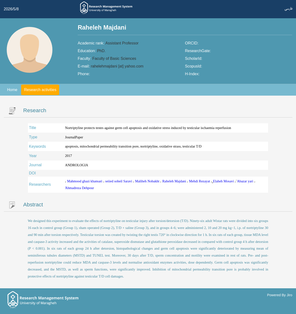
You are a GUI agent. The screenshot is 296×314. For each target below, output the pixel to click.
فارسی (288, 8)
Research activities (40, 90)
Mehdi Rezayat (200, 181)
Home (12, 90)
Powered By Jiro (279, 295)
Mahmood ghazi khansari (85, 181)
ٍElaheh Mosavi (224, 181)
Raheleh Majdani (174, 181)
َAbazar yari (245, 181)
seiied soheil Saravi (119, 181)
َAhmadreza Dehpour (79, 188)
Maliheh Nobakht (147, 181)
